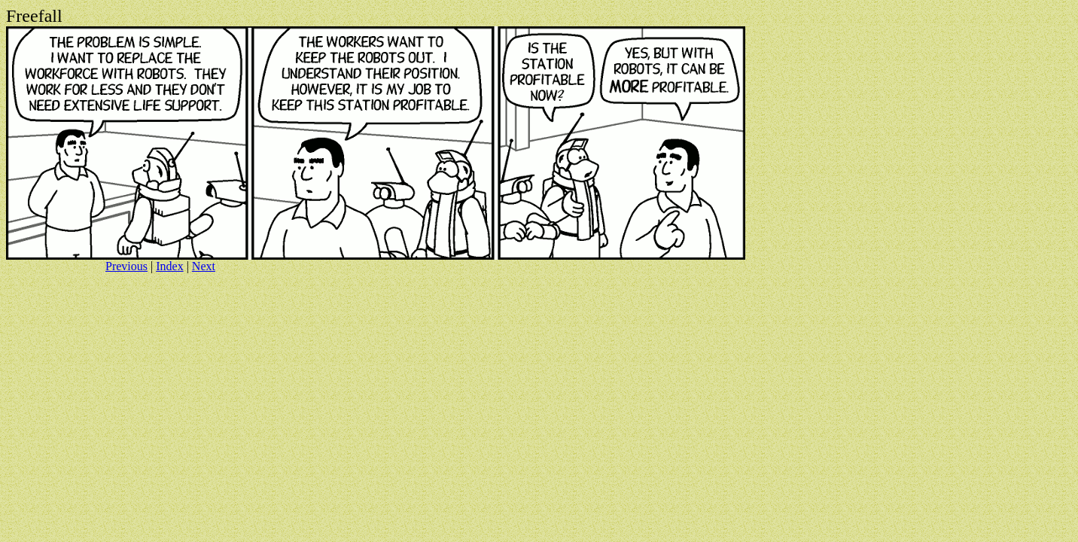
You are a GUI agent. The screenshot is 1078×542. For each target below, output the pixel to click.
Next (203, 266)
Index (169, 266)
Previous (126, 266)
